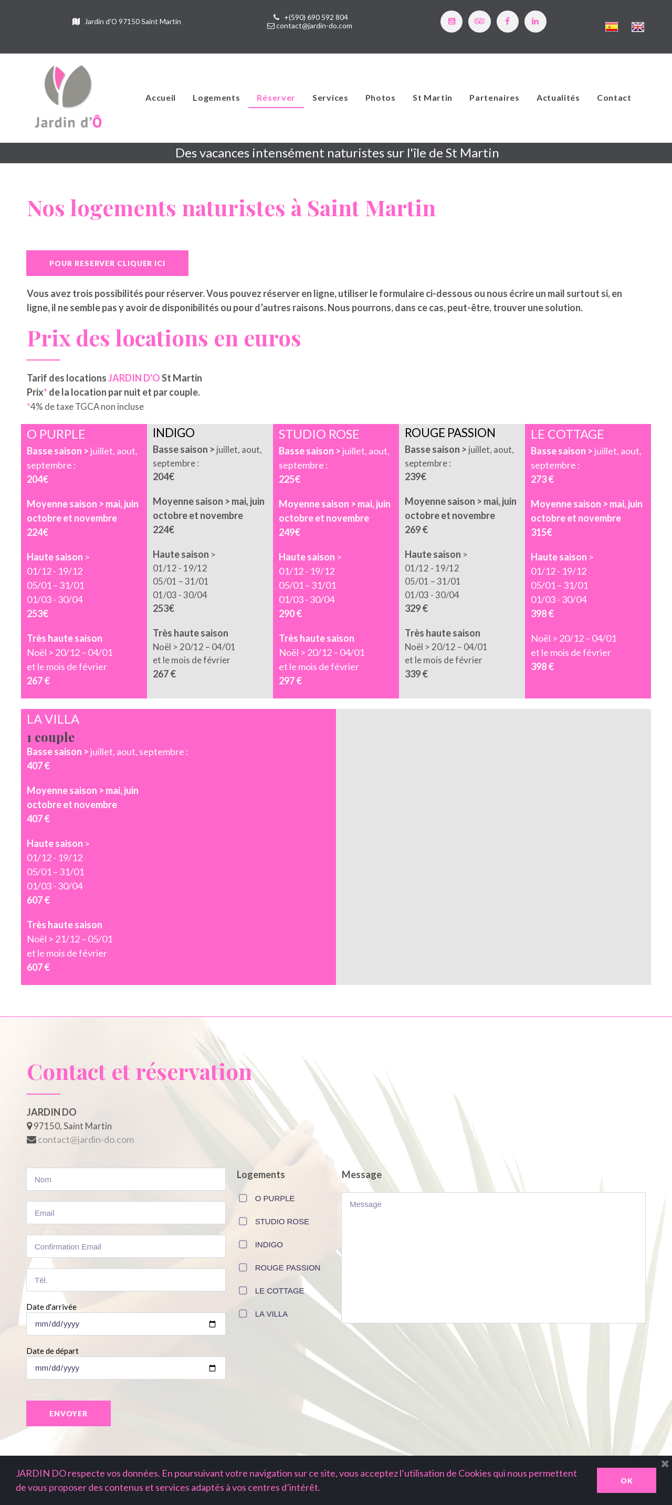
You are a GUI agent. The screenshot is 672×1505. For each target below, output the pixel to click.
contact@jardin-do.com (314, 26)
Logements (216, 99)
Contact (614, 99)
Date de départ (52, 1358)
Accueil (160, 99)
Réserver (276, 99)
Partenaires (494, 99)
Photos (380, 99)
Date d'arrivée (51, 1314)
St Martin (433, 99)
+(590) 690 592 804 (316, 18)
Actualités (558, 99)
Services (330, 99)
